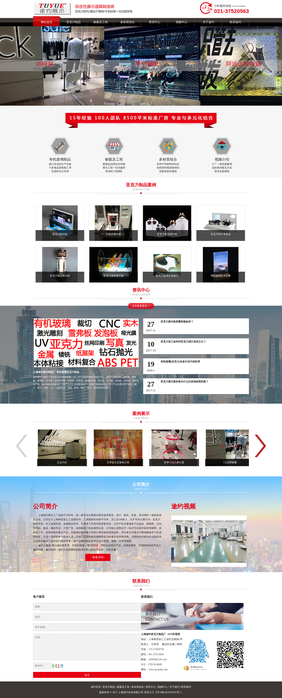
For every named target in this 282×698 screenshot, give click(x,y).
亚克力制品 (109, 687)
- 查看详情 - (97, 557)
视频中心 (163, 687)
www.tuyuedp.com (158, 669)
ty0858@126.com (158, 659)
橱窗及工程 (123, 687)
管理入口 (149, 692)
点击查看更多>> (141, 306)
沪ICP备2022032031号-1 (168, 692)
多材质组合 (138, 687)
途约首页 (96, 687)
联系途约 (186, 687)
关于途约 (174, 687)
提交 (87, 675)
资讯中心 (151, 687)
